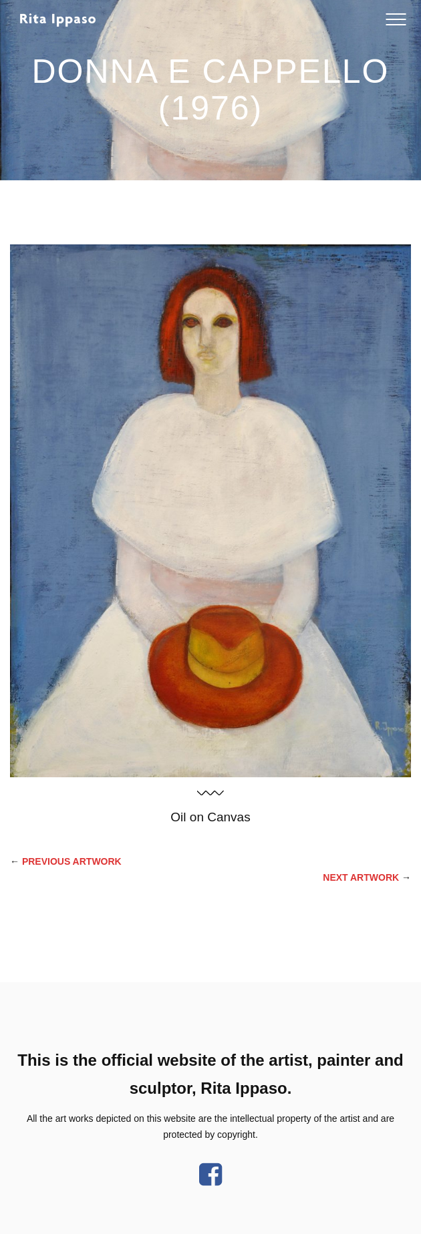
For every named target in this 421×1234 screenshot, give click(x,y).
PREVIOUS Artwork (72, 861)
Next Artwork (361, 877)
